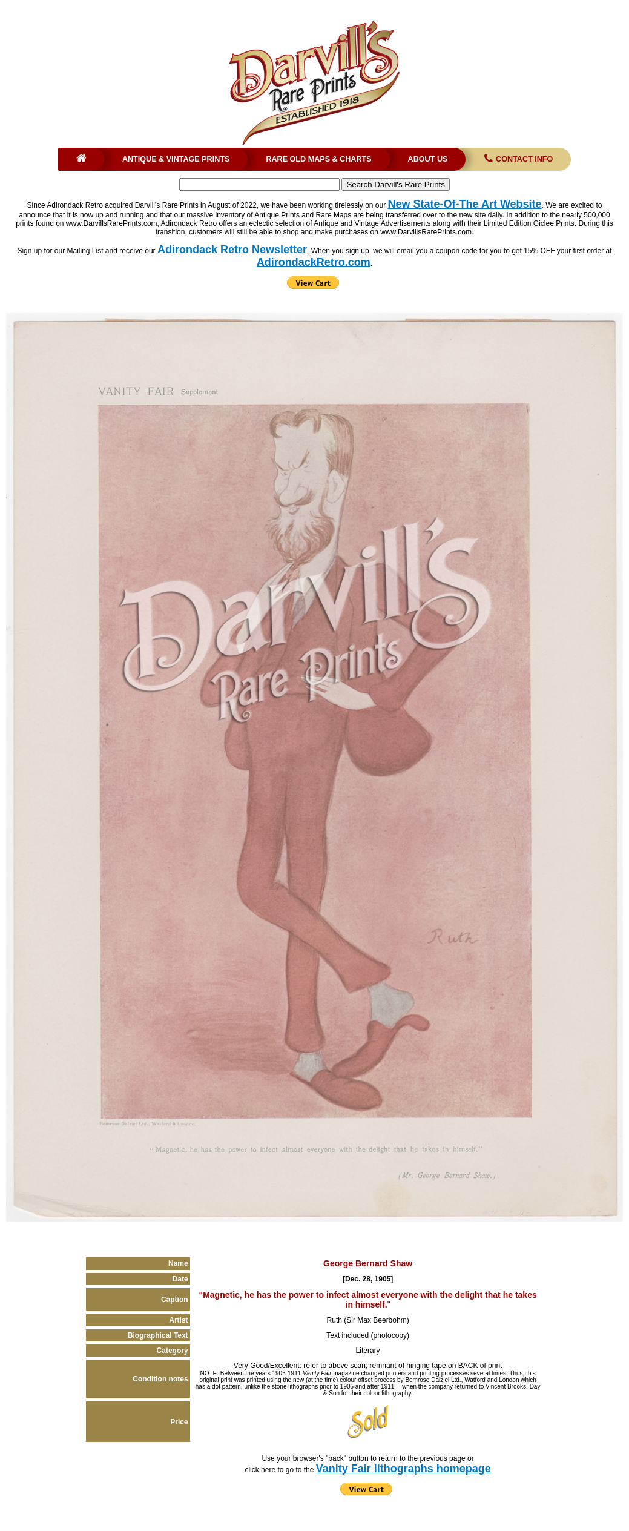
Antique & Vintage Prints (176, 159)
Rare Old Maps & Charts (318, 159)
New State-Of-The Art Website (465, 204)
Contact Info (517, 159)
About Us (428, 159)
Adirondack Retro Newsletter (232, 249)
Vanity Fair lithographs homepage (403, 1469)
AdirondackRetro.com (313, 262)
